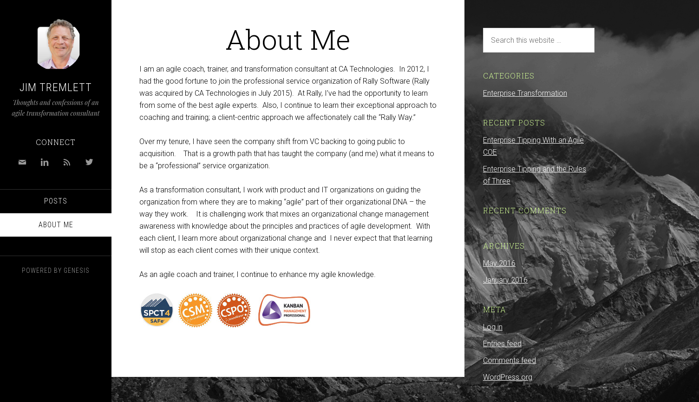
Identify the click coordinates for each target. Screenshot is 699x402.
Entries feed (502, 343)
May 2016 (499, 263)
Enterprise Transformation (525, 93)
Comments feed (509, 360)
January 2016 (505, 280)
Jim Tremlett (56, 87)
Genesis (77, 270)
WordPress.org (507, 377)
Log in (493, 327)
